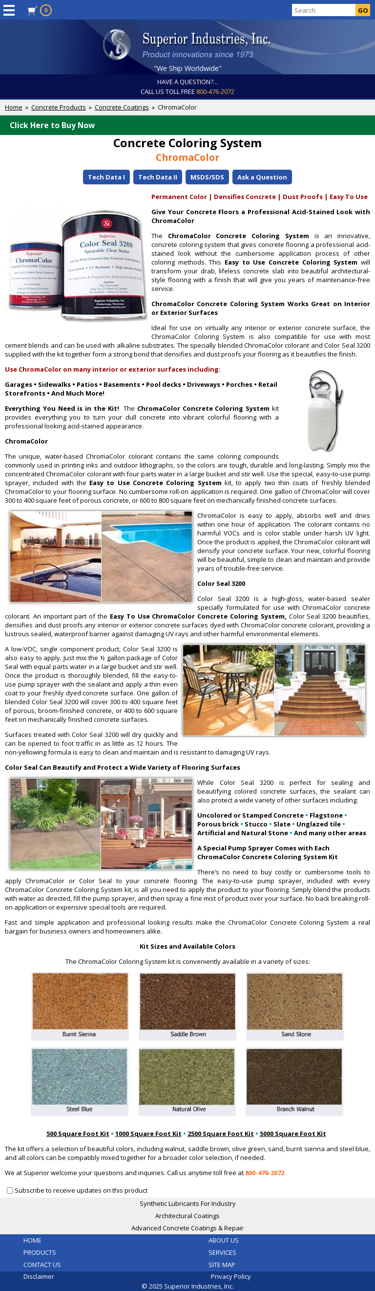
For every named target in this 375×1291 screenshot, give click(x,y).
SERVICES (222, 1252)
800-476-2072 (215, 91)
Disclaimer (38, 1276)
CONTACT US (42, 1264)
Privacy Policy (231, 1276)
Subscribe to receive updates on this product (81, 1190)
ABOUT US (223, 1240)
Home (13, 107)
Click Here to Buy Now (190, 125)
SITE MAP (221, 1264)
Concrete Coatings (122, 107)
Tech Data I (106, 177)
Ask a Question (262, 177)
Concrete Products (58, 107)
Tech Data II (157, 177)
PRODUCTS (39, 1252)
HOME (32, 1240)
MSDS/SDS (207, 177)
